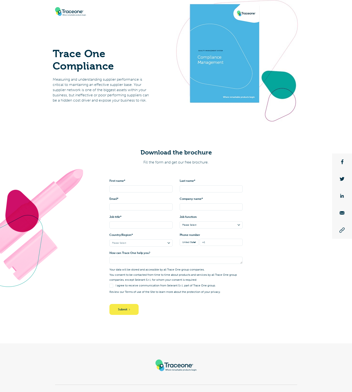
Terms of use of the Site (140, 292)
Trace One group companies (185, 269)
